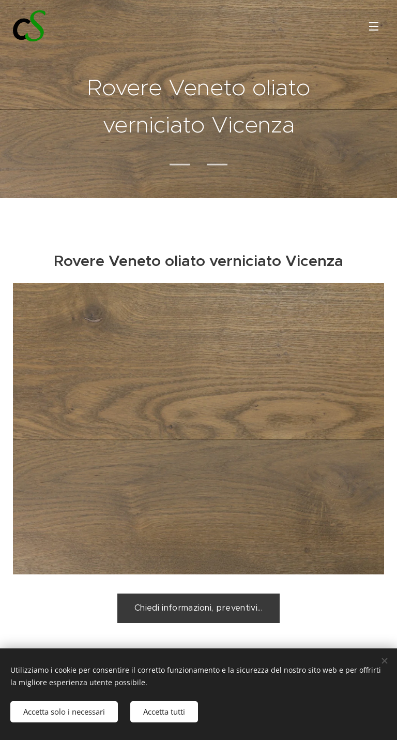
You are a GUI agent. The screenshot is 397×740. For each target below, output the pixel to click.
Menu (373, 26)
